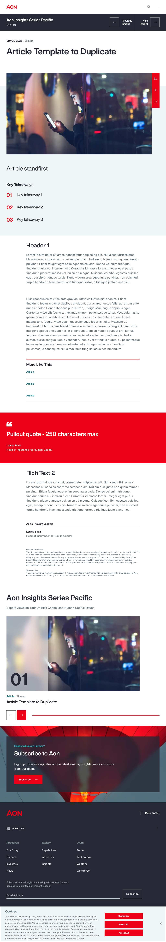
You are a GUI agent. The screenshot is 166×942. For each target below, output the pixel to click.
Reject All (123, 924)
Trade (80, 850)
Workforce (83, 871)
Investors (12, 864)
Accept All (124, 932)
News (9, 871)
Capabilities (49, 850)
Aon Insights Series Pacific (29, 20)
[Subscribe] (28, 779)
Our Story (12, 850)
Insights (46, 864)
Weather (82, 864)
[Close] (160, 923)
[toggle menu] (158, 7)
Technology (84, 857)
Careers (11, 857)
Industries (48, 857)
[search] (149, 7)
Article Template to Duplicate (31, 701)
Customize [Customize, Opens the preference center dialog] (123, 916)
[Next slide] (21, 715)
